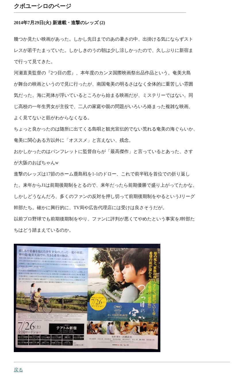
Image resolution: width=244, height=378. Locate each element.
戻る (18, 370)
